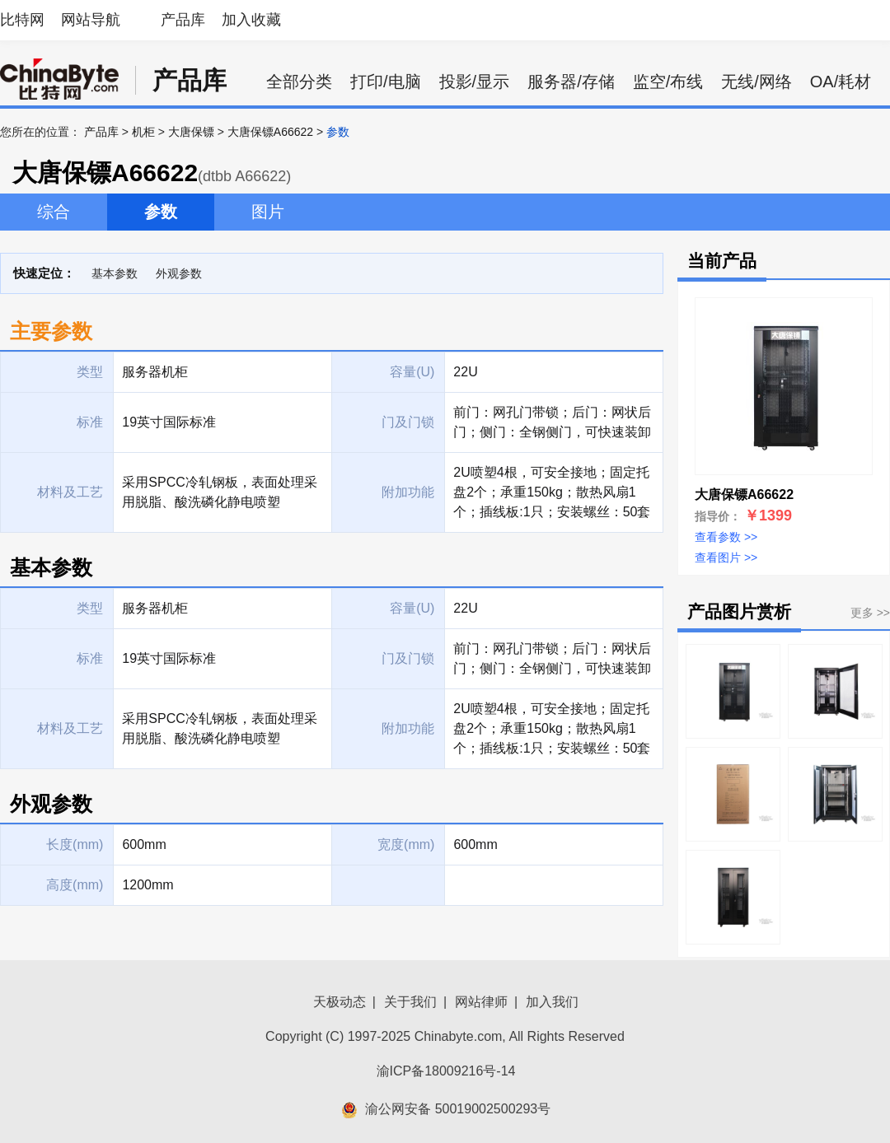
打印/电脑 (385, 81)
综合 (53, 212)
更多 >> (870, 612)
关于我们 (410, 1002)
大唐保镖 (191, 131)
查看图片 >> (726, 557)
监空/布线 (668, 81)
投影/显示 (474, 81)
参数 (160, 212)
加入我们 (552, 1002)
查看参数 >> (726, 537)
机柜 (143, 131)
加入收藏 (251, 20)
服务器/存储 (571, 81)
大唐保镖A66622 (270, 131)
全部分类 (299, 81)
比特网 (22, 20)
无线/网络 (756, 81)
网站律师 (481, 1002)
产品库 (183, 20)
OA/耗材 (840, 81)
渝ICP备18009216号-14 (446, 1071)
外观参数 (179, 273)
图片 (267, 212)
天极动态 (339, 1002)
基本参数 (114, 273)
